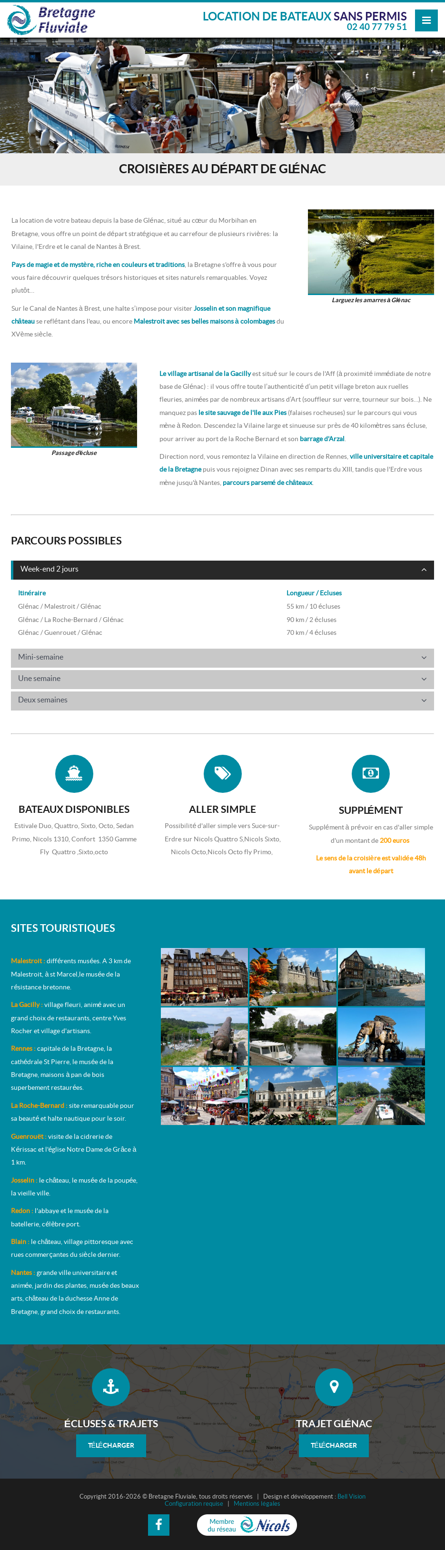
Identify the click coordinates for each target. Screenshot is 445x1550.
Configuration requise (194, 1504)
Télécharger (111, 1445)
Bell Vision (351, 1497)
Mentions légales (257, 1504)
